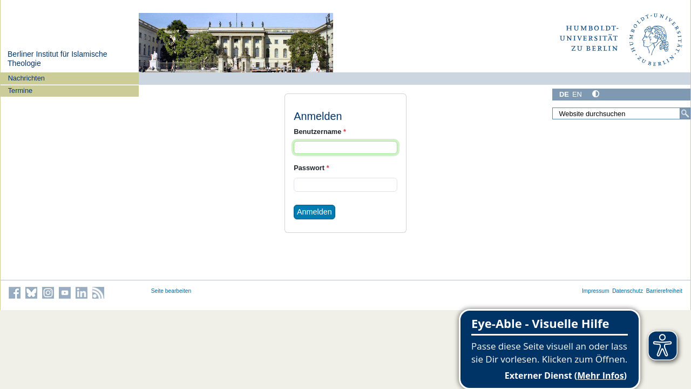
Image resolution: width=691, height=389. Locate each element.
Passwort (311, 168)
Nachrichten (26, 78)
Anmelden (314, 211)
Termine (20, 90)
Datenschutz (627, 291)
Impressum (595, 291)
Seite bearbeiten (171, 291)
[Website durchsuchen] (621, 113)
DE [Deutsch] (564, 94)
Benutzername (320, 132)
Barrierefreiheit (664, 291)
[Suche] (685, 113)
